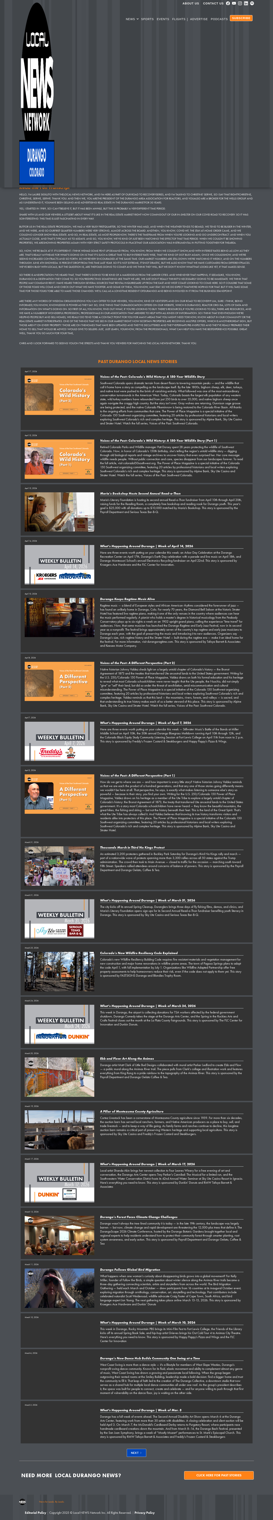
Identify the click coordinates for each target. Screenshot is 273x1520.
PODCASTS (219, 19)
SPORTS (147, 19)
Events (163, 19)
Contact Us (213, 3)
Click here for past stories (219, 1475)
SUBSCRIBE (241, 18)
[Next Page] (136, 1453)
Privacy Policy (145, 1513)
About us (191, 3)
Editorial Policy (35, 1513)
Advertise (199, 19)
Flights (179, 19)
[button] (132, 19)
